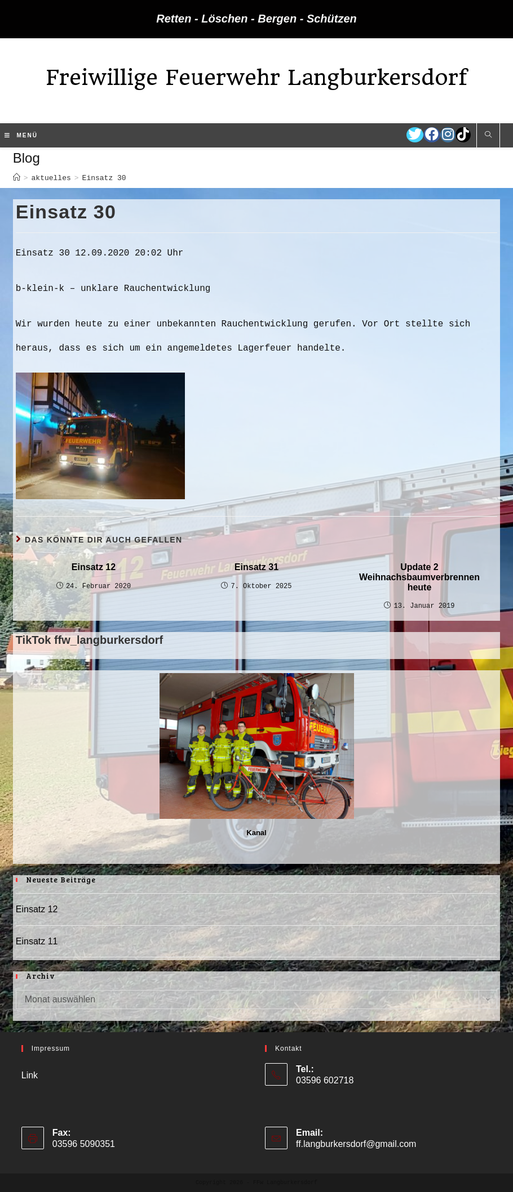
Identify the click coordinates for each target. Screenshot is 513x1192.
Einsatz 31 (256, 567)
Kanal (256, 832)
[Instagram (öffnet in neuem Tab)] (447, 134)
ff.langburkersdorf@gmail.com (356, 1144)
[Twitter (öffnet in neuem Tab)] (414, 134)
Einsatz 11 (37, 941)
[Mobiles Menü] (21, 135)
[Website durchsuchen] (488, 136)
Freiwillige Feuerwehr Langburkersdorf (256, 77)
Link (29, 1075)
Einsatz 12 (94, 567)
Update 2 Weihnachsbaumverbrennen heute (419, 576)
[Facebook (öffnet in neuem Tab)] (431, 134)
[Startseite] (16, 178)
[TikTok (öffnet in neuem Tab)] (463, 134)
